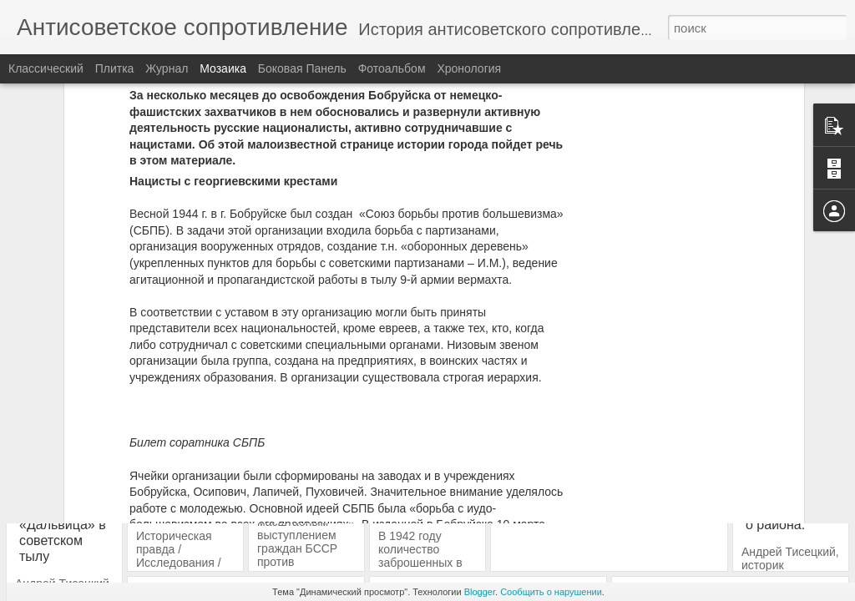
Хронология (469, 68)
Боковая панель (302, 68)
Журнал (166, 68)
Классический (45, 68)
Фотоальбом (392, 68)
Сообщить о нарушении (551, 592)
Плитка (114, 68)
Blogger (479, 592)
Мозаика (223, 68)
